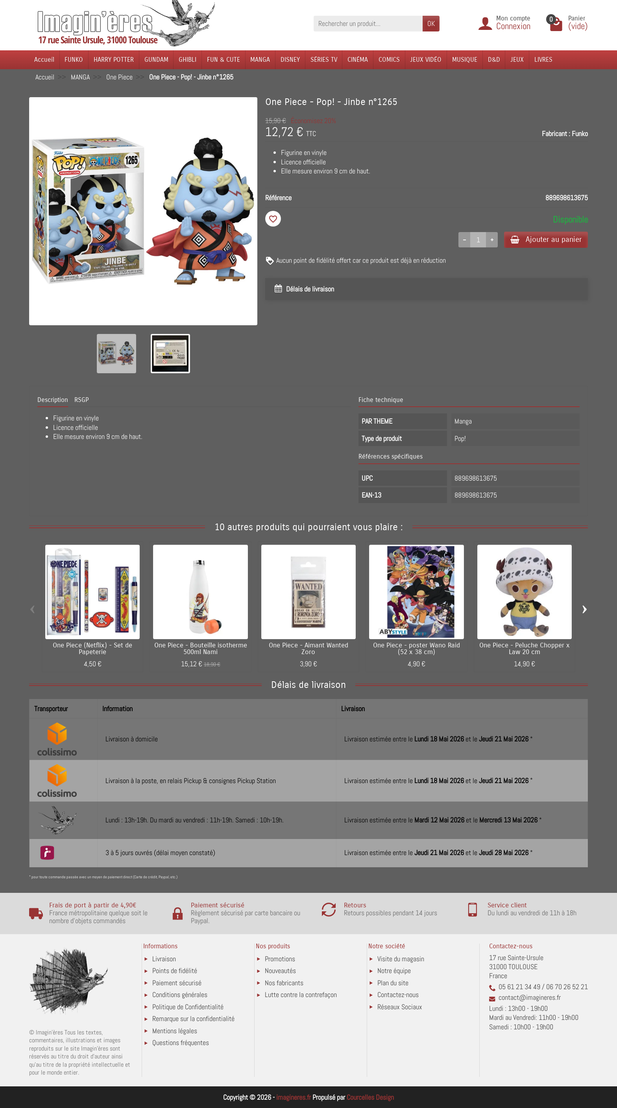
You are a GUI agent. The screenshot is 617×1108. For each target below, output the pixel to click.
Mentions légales (174, 1030)
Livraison (164, 958)
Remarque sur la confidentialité (193, 1018)
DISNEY (290, 59)
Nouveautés (280, 970)
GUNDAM (156, 59)
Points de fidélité (174, 970)
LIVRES (543, 59)
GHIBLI (187, 59)
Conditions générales (179, 994)
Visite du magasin (400, 958)
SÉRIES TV (323, 59)
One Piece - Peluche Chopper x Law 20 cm (524, 649)
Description (52, 400)
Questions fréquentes (180, 1042)
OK (431, 23)
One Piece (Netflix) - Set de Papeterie (92, 649)
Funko (580, 133)
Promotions (280, 958)
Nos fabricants (284, 982)
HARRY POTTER (114, 59)
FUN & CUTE (223, 59)
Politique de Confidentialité (188, 1006)
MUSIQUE (464, 59)
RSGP (81, 400)
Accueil (44, 59)
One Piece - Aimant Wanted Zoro (308, 649)
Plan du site (392, 982)
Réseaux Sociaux (399, 1006)
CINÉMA (357, 59)
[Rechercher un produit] (368, 23)
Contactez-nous (398, 994)
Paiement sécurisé (176, 982)
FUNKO (74, 59)
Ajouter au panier (546, 239)
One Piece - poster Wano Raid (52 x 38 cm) (416, 649)
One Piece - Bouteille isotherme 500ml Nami (200, 649)
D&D (494, 59)
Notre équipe (394, 970)
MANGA (260, 59)
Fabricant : (556, 133)
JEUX (517, 59)
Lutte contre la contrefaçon (301, 994)
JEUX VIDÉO (426, 59)
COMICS (389, 59)
